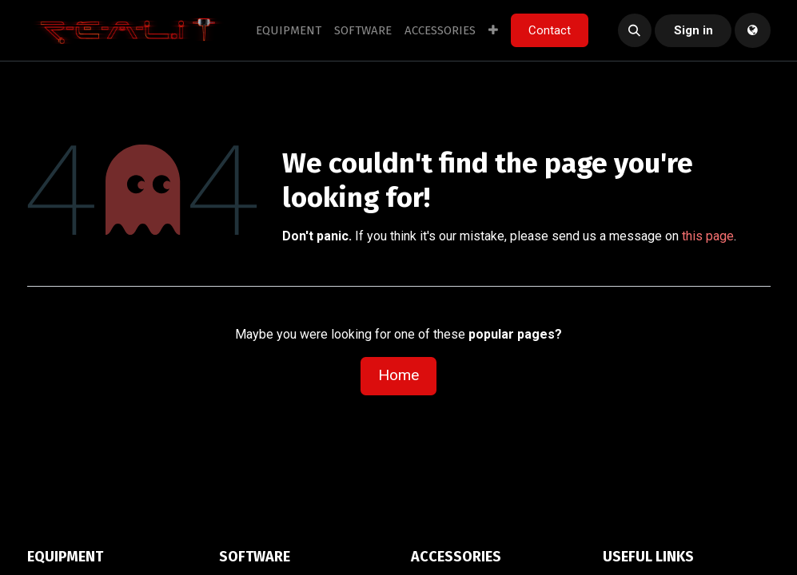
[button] (635, 30)
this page (708, 236)
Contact (549, 30)
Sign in (693, 30)
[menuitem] (288, 30)
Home (398, 375)
